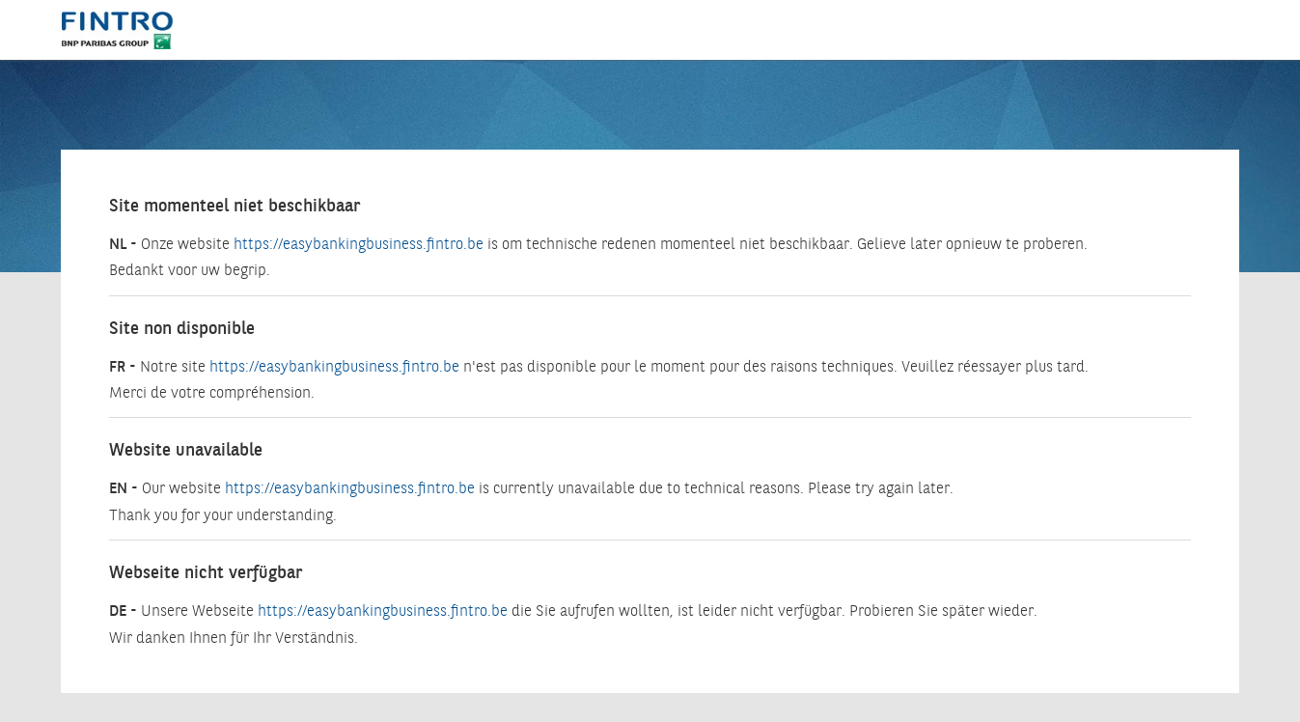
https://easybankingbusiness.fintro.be (359, 245)
